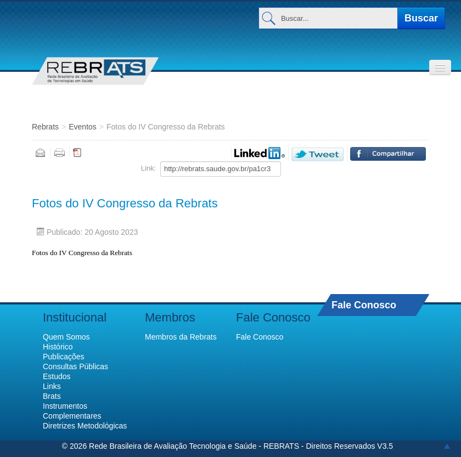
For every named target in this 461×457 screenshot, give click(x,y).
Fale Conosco (363, 305)
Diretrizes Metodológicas (85, 425)
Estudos (57, 376)
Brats (52, 396)
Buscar (421, 18)
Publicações (64, 356)
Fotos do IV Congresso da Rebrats (125, 203)
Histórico (57, 346)
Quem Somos (66, 336)
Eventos (83, 126)
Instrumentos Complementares (72, 411)
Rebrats (45, 126)
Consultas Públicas (75, 366)
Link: (148, 168)
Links (52, 386)
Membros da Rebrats (181, 336)
